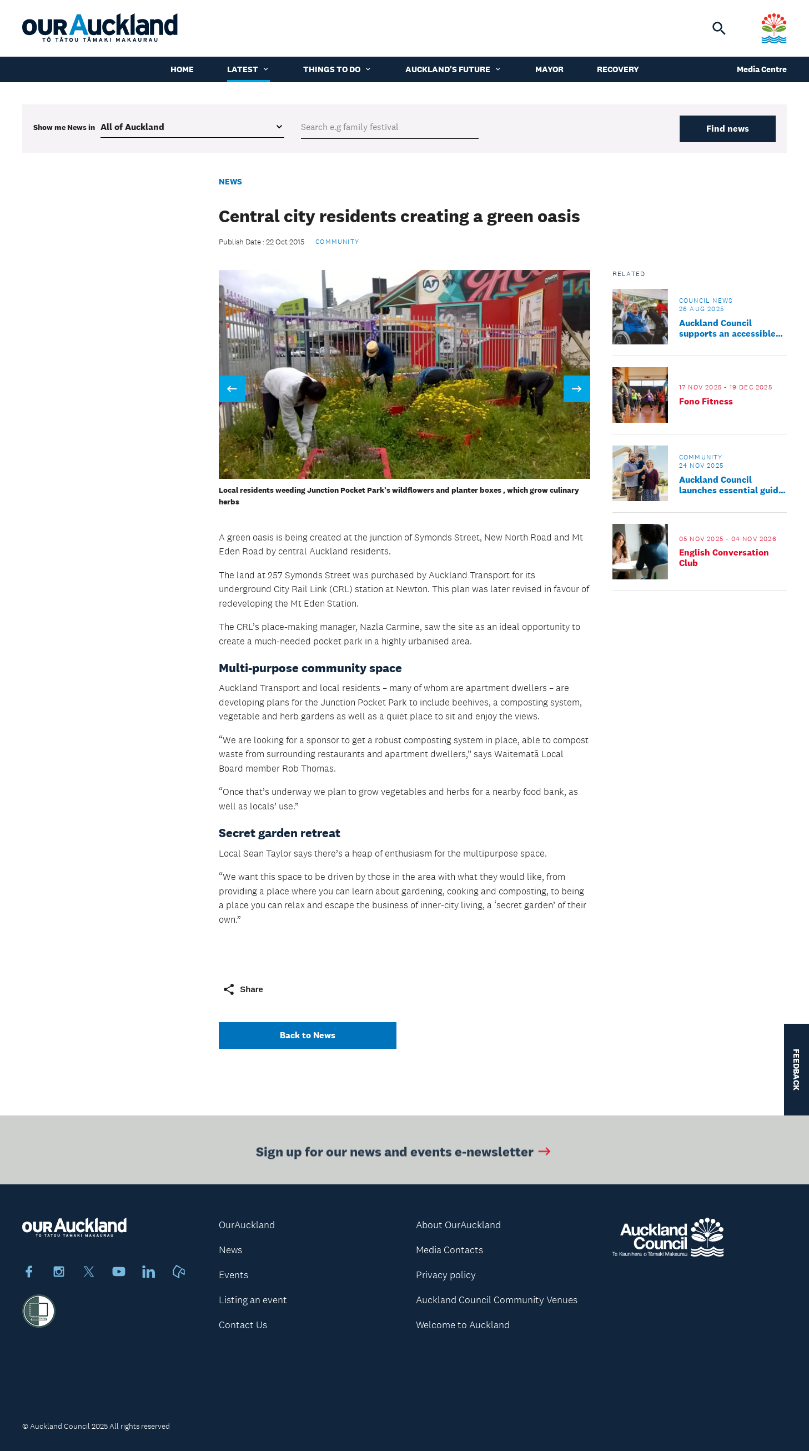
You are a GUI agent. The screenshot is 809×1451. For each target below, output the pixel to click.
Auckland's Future (453, 69)
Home (182, 69)
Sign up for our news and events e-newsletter (404, 1153)
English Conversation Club (724, 557)
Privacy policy (446, 1275)
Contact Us (243, 1325)
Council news (706, 300)
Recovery (618, 69)
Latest (248, 69)
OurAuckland (247, 1225)
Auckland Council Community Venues (496, 1300)
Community (337, 241)
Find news (727, 128)
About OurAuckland (458, 1225)
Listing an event (253, 1300)
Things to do (337, 69)
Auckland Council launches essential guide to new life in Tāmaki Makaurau (731, 485)
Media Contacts (449, 1250)
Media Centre (762, 69)
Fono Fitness (706, 401)
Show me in (64, 127)
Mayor (549, 69)
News (230, 181)
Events (233, 1275)
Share (242, 989)
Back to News (307, 1035)
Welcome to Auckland (463, 1325)
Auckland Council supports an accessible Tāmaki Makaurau (727, 328)
